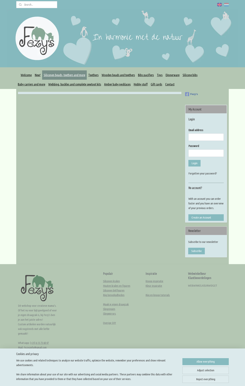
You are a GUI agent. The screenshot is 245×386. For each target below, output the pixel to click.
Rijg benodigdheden (113, 295)
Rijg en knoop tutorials (157, 295)
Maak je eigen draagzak (116, 304)
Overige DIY (109, 323)
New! (38, 75)
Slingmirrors (109, 313)
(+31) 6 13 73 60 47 (39, 342)
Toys (159, 75)
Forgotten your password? (202, 173)
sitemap (129, 368)
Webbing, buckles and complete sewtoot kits (74, 84)
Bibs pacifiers (146, 75)
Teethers (93, 75)
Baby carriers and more (31, 84)
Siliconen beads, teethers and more (64, 75)
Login (194, 163)
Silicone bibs (190, 75)
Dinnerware (172, 75)
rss (136, 368)
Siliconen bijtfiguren (113, 290)
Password (193, 146)
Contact (169, 84)
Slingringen (109, 309)
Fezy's (191, 94)
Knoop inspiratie (154, 281)
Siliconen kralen (111, 281)
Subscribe (196, 251)
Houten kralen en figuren (116, 285)
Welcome (26, 75)
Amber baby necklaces (117, 84)
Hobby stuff (141, 84)
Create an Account (201, 217)
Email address (195, 130)
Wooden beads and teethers (118, 75)
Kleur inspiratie (153, 285)
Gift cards (156, 84)
